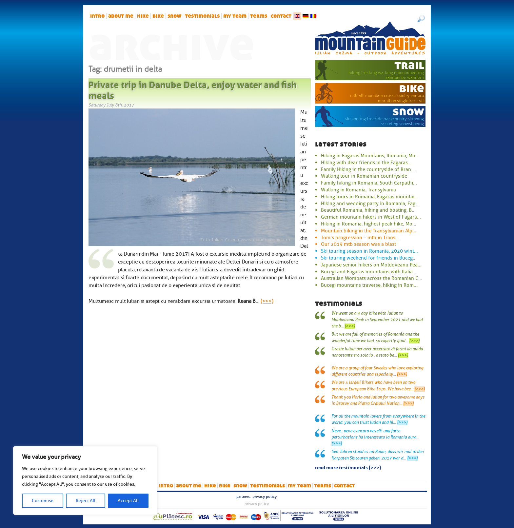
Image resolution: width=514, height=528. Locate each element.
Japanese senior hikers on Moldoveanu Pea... (371, 265)
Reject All (85, 500)
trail (409, 65)
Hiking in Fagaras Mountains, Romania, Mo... (370, 155)
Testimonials (202, 16)
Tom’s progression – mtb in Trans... (360, 237)
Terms (258, 16)
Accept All (128, 500)
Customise (42, 500)
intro (97, 16)
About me (120, 16)
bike (158, 16)
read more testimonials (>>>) (348, 467)
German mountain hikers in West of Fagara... (371, 217)
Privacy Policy (264, 496)
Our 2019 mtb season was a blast (358, 244)
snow (174, 16)
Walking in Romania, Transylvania (358, 189)
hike (143, 16)
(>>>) (267, 301)
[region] (85, 480)
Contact (281, 16)
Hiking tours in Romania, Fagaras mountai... (369, 196)
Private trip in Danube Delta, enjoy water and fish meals (193, 89)
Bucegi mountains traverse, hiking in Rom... (369, 285)
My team (235, 16)
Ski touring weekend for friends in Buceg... (369, 258)
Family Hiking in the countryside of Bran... (368, 169)
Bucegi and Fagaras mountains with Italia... (369, 271)
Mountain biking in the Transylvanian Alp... (368, 230)
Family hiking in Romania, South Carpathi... (369, 183)
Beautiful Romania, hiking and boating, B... (368, 210)
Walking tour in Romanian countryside (364, 176)
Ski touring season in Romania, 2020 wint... (369, 251)
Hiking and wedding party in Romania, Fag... (370, 203)
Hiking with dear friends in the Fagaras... (366, 162)
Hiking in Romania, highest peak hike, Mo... (368, 224)
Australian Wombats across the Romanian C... (371, 278)
